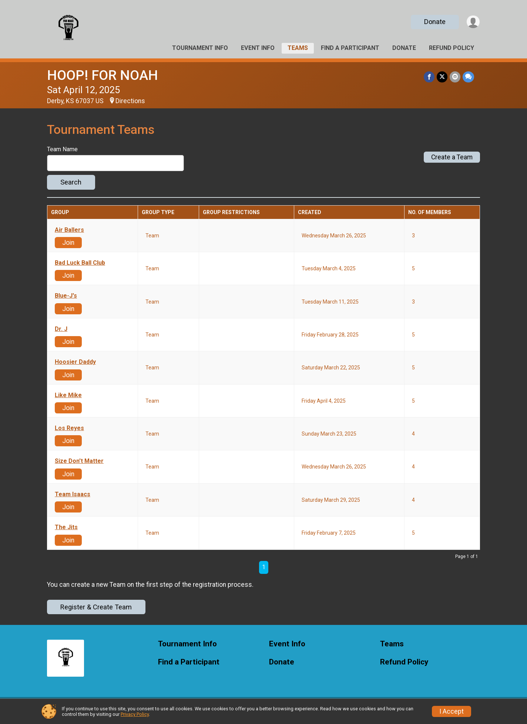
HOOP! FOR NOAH (102, 75)
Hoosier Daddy (75, 362)
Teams (298, 47)
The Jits (66, 527)
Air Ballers (69, 230)
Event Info (258, 47)
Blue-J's (66, 295)
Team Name (62, 149)
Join (68, 242)
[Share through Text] (468, 76)
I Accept (451, 711)
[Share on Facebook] (429, 76)
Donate (435, 22)
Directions (130, 101)
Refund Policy (451, 47)
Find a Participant (350, 47)
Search (70, 182)
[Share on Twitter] (442, 76)
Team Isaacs (72, 494)
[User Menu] (473, 22)
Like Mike (68, 395)
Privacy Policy (135, 714)
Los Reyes (69, 428)
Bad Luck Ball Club (80, 263)
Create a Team (452, 157)
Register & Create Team (96, 607)
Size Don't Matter (79, 461)
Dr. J (61, 329)
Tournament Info (200, 47)
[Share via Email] (455, 76)
